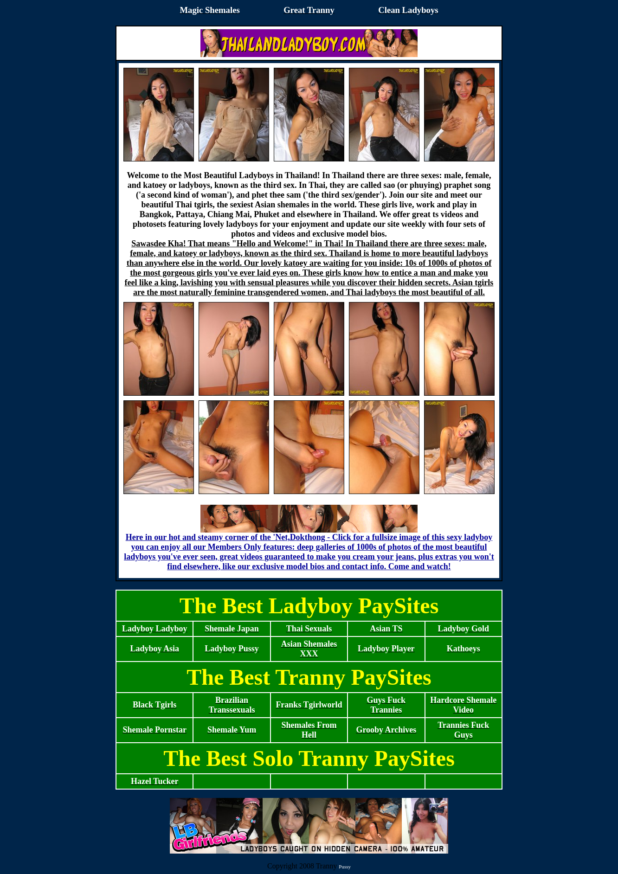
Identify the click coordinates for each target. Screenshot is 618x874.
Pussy (345, 866)
